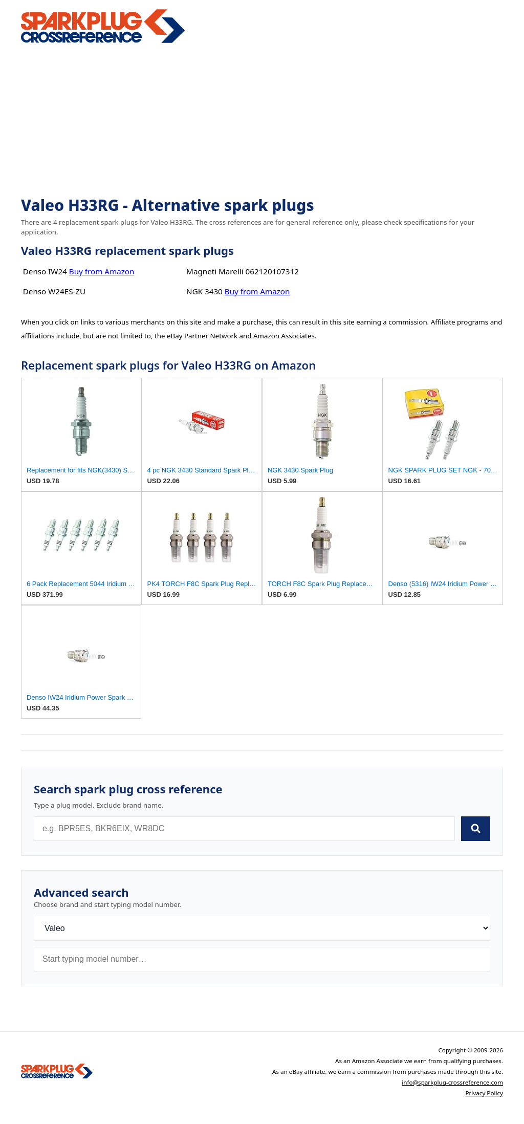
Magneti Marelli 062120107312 (242, 271)
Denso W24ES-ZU (54, 291)
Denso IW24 (45, 271)
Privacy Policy (484, 1093)
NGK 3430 (204, 291)
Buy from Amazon (102, 271)
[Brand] (262, 928)
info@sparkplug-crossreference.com (452, 1082)
